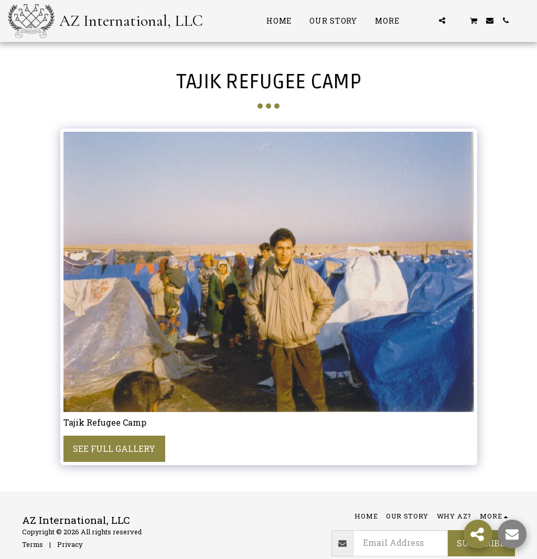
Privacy (69, 544)
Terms (32, 544)
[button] (426, 20)
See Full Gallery (114, 448)
